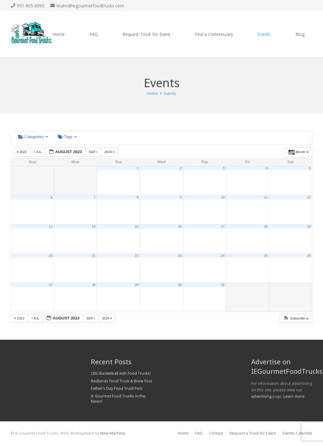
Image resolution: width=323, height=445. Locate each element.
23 (179, 255)
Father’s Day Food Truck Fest (116, 388)
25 (266, 255)
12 (309, 197)
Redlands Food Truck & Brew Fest (121, 381)
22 (136, 255)
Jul (38, 152)
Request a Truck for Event (252, 433)
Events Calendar (297, 433)
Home (183, 433)
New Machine (112, 433)
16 (179, 226)
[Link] (31, 34)
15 (136, 226)
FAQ (199, 433)
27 (51, 285)
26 (309, 255)
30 (179, 285)
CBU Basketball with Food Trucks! (121, 373)
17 (223, 226)
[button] (296, 318)
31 (223, 285)
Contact (216, 433)
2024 (110, 152)
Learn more (294, 396)
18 (266, 226)
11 (266, 197)
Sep (94, 152)
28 (93, 285)
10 (223, 197)
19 (309, 226)
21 (93, 255)
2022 (22, 152)
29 (136, 285)
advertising (261, 396)
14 (93, 226)
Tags (67, 136)
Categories (33, 136)
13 (51, 226)
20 (51, 255)
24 (223, 255)
